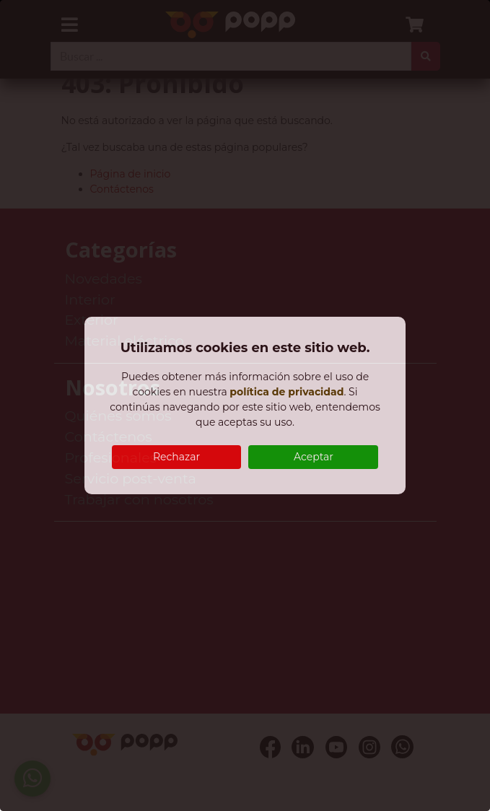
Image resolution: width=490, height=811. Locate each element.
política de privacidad (286, 391)
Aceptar (313, 456)
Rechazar (176, 456)
